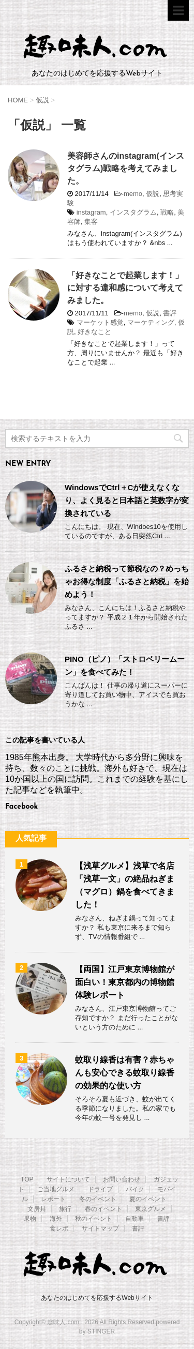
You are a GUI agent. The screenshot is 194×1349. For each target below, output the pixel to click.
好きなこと (94, 332)
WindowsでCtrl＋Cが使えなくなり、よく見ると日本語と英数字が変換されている (127, 500)
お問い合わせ (121, 1179)
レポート (53, 1199)
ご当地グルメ (55, 1189)
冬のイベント (97, 1199)
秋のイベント (93, 1218)
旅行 (65, 1208)
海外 (56, 1218)
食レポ (59, 1228)
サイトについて (68, 1179)
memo (133, 194)
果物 (30, 1218)
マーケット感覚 (100, 322)
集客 (91, 221)
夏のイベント (148, 1199)
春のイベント (103, 1208)
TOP (27, 1179)
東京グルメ (150, 1208)
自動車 (134, 1218)
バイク (135, 1189)
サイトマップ (100, 1228)
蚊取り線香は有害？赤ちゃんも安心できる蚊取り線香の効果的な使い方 (124, 1072)
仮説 (152, 194)
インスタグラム (133, 212)
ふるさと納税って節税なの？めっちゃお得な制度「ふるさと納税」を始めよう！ (127, 581)
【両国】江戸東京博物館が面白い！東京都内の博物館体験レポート (124, 982)
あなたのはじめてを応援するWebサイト (97, 1297)
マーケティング (150, 322)
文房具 (36, 1208)
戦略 (167, 212)
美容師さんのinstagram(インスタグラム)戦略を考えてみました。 (125, 168)
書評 (169, 313)
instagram (91, 212)
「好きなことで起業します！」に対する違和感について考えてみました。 (125, 288)
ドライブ (100, 1189)
